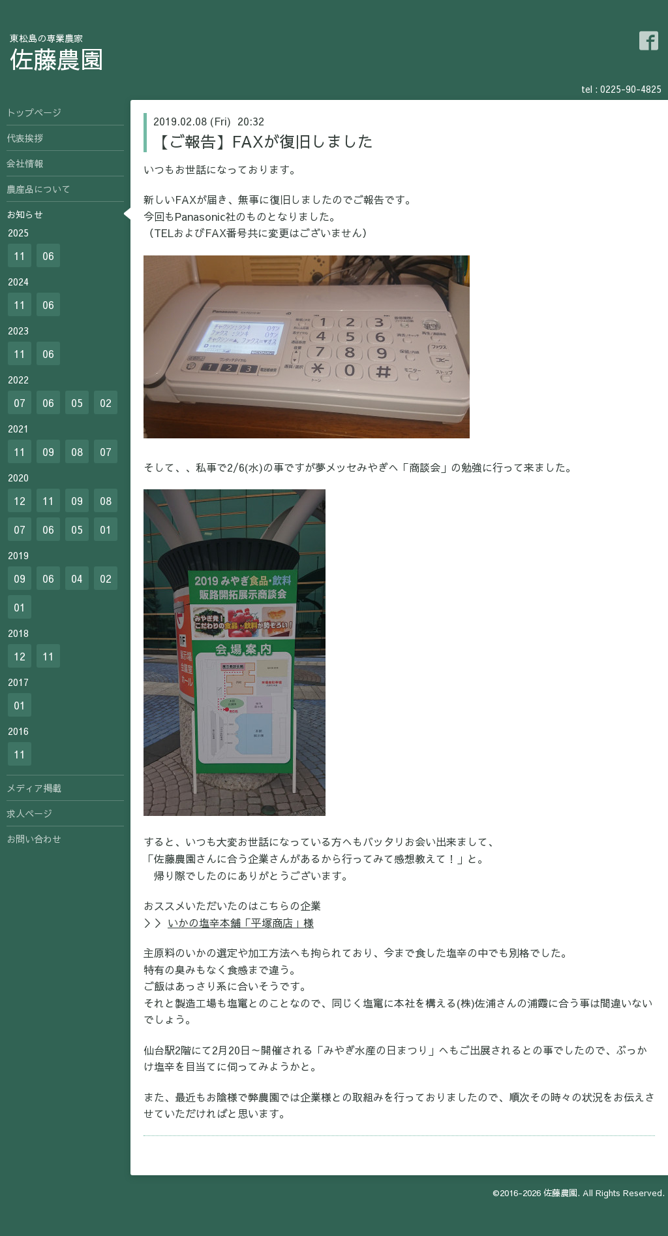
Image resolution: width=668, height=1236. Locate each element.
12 (19, 500)
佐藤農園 (57, 58)
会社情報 (25, 163)
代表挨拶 (25, 137)
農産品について (38, 188)
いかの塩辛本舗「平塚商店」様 (241, 922)
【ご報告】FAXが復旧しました (263, 141)
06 (48, 255)
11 (19, 255)
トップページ (34, 112)
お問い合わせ (34, 838)
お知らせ (25, 214)
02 (106, 402)
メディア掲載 (34, 787)
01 (106, 529)
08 (77, 451)
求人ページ (29, 813)
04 (77, 578)
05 (77, 402)
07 (19, 402)
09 (48, 451)
